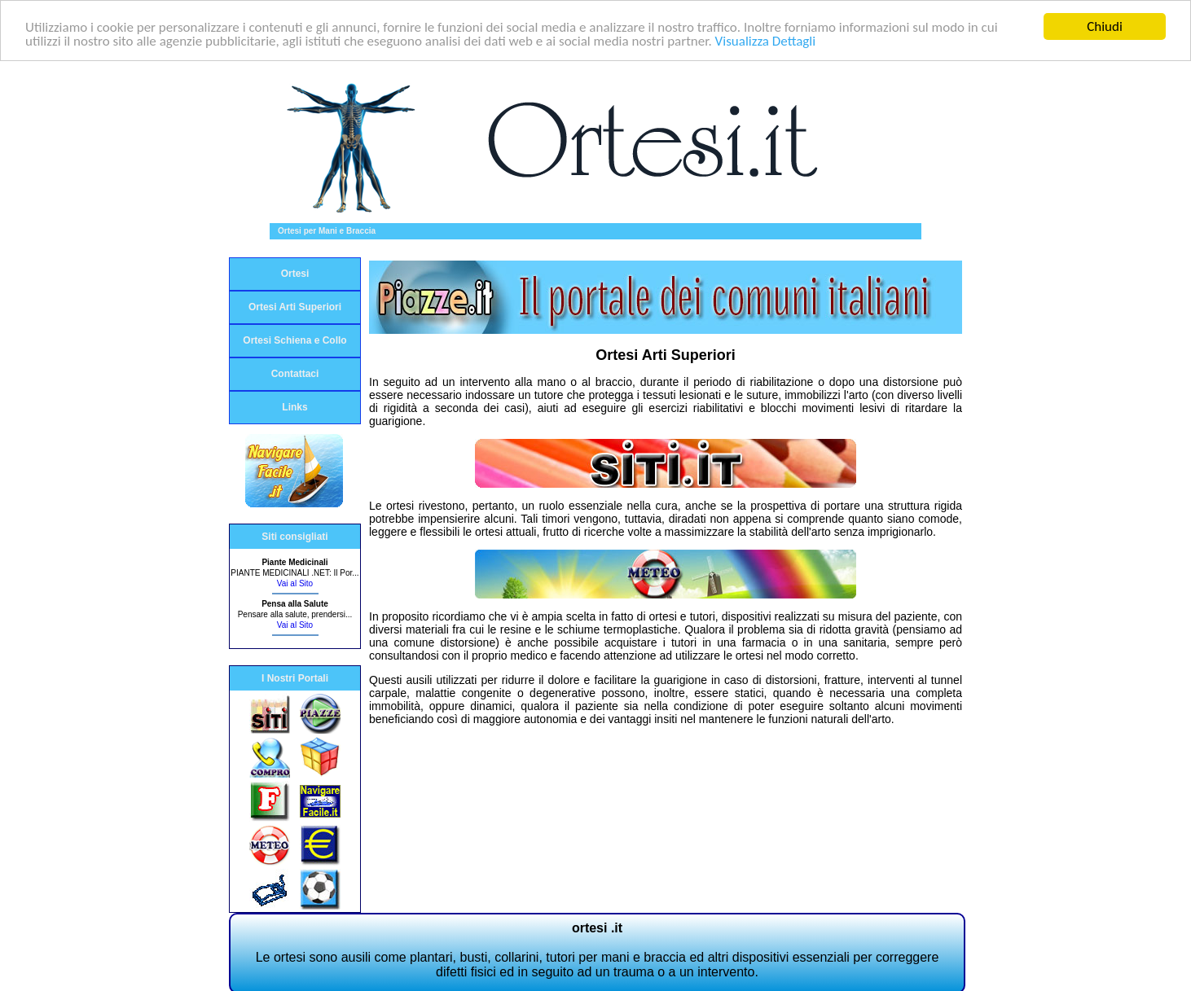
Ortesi (295, 273)
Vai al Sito (295, 583)
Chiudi (1105, 26)
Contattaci (295, 373)
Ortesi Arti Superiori (294, 307)
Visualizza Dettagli (765, 40)
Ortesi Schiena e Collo (294, 340)
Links (294, 407)
